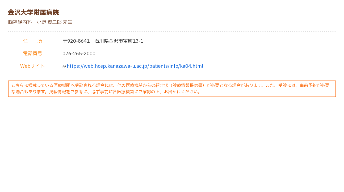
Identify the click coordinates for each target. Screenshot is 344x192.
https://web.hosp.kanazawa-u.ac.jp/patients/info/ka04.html (135, 66)
